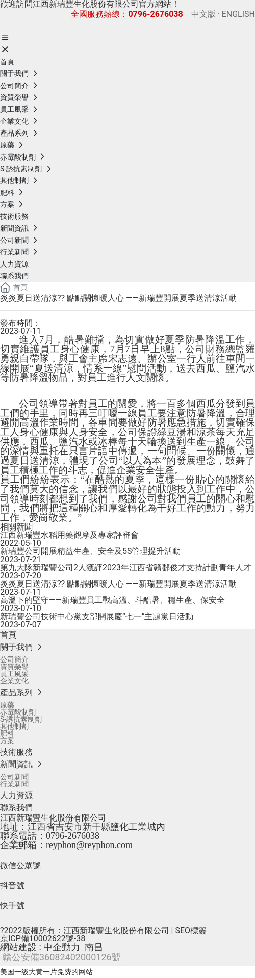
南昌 (94, 947)
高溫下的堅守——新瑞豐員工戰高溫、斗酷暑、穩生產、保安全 (112, 600)
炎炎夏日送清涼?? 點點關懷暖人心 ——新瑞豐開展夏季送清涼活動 (118, 584)
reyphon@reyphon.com (89, 845)
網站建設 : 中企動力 (40, 947)
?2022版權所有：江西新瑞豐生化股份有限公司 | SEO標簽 (103, 930)
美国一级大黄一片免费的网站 (46, 972)
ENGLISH (237, 14)
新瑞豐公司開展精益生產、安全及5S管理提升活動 (90, 551)
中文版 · (205, 14)
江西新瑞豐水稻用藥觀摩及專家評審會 (69, 535)
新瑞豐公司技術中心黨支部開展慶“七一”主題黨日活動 (96, 616)
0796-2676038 (72, 836)
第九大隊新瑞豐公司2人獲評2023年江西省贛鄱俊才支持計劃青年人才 (125, 567)
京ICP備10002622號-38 (42, 938)
